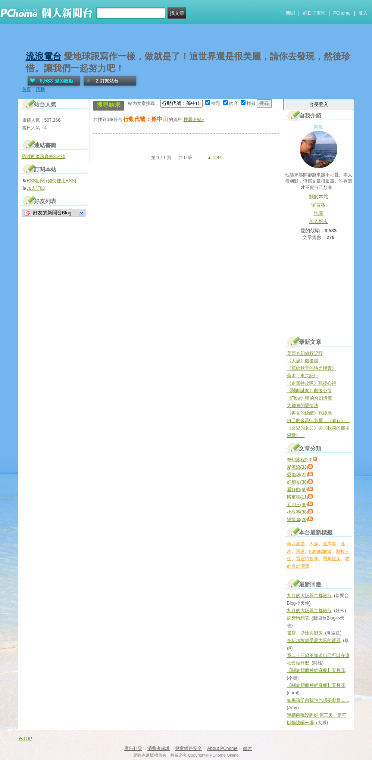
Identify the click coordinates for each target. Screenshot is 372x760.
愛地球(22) (297, 474)
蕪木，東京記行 (302, 375)
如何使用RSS (61, 180)
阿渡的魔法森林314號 (43, 156)
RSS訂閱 (36, 180)
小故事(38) (297, 512)
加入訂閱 (36, 188)
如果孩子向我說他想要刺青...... (317, 700)
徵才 (247, 748)
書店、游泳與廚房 (305, 633)
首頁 (26, 89)
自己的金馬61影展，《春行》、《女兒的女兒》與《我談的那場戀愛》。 (318, 428)
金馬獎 (329, 543)
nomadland (320, 551)
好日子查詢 (314, 13)
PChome (342, 13)
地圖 (318, 213)
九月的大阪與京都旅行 (309, 595)
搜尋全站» (194, 119)
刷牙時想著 (298, 618)
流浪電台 (44, 56)
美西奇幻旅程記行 (305, 353)
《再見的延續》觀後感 (309, 413)
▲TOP (213, 157)
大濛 (313, 543)
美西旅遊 (296, 543)
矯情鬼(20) (297, 519)
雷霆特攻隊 (307, 558)
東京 (300, 551)
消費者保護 (158, 748)
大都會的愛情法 (302, 405)
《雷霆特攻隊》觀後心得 (311, 383)
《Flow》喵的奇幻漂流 (309, 398)
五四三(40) (297, 504)
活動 (40, 89)
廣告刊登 (133, 748)
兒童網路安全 (188, 748)
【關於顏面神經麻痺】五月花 (316, 670)
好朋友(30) (297, 482)
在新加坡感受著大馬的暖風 (314, 640)
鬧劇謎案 (332, 558)
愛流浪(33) (297, 467)
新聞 (290, 13)
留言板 (318, 205)
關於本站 (318, 196)
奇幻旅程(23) (300, 459)
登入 (363, 13)
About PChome (222, 748)
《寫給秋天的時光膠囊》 (311, 368)
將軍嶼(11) (297, 497)
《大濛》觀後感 (302, 360)
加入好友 (318, 221)
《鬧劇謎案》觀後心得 (309, 390)
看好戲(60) (297, 489)
